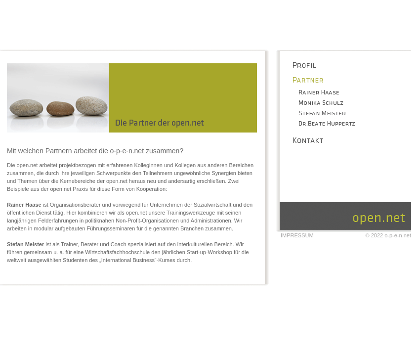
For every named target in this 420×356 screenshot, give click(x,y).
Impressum (297, 235)
